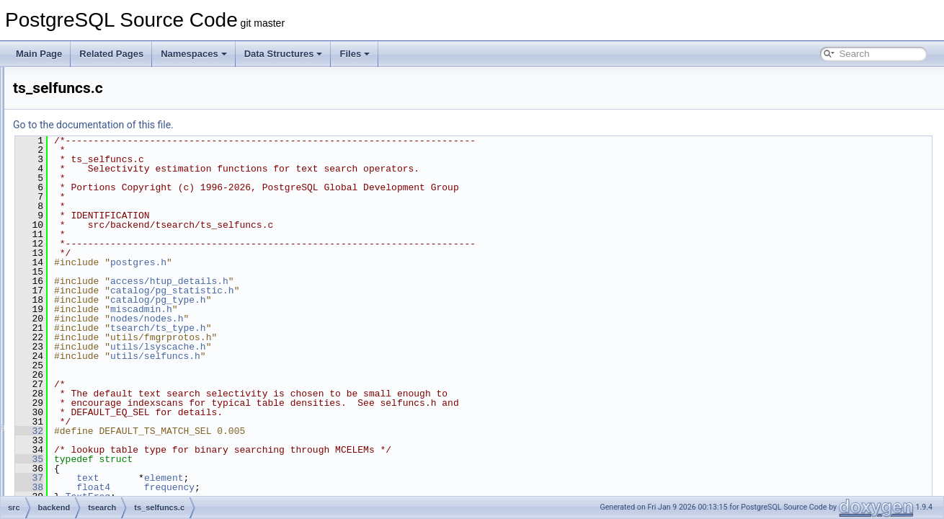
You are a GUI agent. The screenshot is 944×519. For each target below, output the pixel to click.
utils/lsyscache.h (338, 346)
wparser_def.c (109, 352)
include (72, 431)
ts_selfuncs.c (107, 288)
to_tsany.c (101, 241)
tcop (79, 98)
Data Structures (283, 53)
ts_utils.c (99, 320)
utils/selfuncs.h (335, 356)
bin (65, 383)
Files (354, 53)
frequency (349, 487)
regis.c (94, 209)
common (75, 399)
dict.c (92, 130)
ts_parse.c (102, 272)
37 (209, 477)
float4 (273, 487)
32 (209, 431)
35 (209, 459)
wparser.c (100, 336)
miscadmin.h (321, 309)
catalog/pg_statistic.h (352, 290)
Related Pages (111, 53)
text (268, 477)
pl (62, 463)
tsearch (85, 114)
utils (78, 368)
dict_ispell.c (104, 146)
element (344, 477)
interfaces (78, 447)
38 (209, 487)
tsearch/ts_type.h (338, 327)
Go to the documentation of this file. (273, 124)
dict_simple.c (107, 161)
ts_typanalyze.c (112, 304)
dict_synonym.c (112, 177)
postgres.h (318, 262)
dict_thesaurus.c (113, 193)
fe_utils (72, 415)
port (66, 479)
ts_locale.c (102, 257)
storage (85, 82)
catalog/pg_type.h (338, 299)
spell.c (94, 225)
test (66, 494)
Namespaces (194, 53)
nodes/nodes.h (326, 318)
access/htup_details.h (349, 281)
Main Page (39, 53)
